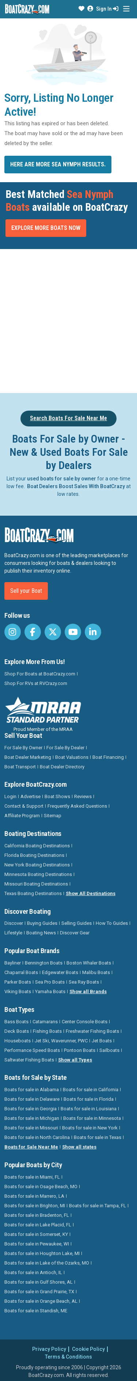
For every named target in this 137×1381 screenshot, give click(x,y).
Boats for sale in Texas (97, 1137)
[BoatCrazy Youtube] (73, 632)
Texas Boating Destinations (33, 893)
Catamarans (45, 1021)
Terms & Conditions (68, 1357)
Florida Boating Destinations (34, 855)
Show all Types (75, 1060)
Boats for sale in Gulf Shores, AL (38, 1282)
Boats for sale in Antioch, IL (33, 1272)
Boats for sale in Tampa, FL (97, 1205)
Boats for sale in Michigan (31, 1118)
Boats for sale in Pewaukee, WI (36, 1244)
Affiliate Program (22, 815)
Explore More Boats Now (45, 227)
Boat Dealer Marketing (27, 757)
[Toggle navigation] (126, 9)
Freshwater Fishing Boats (92, 1031)
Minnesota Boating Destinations (38, 874)
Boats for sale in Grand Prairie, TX (39, 1291)
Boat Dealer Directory (62, 766)
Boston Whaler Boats (88, 963)
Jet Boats (102, 1040)
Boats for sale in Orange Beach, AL (40, 1301)
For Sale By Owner (23, 747)
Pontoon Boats (79, 1050)
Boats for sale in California (90, 1089)
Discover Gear (75, 932)
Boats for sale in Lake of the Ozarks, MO (46, 1263)
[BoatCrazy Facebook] (32, 632)
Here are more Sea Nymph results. (58, 164)
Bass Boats (16, 1021)
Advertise (30, 796)
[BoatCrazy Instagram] (12, 632)
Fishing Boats (47, 1031)
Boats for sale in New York (90, 1128)
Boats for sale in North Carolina (37, 1137)
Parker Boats (17, 982)
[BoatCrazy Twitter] (53, 632)
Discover (13, 923)
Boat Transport (20, 766)
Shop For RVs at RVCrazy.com (35, 683)
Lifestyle (13, 932)
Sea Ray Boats (84, 982)
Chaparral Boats (21, 972)
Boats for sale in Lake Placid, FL (37, 1224)
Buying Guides (42, 923)
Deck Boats (16, 1031)
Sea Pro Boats (50, 982)
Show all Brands (88, 991)
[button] (81, 8)
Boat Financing (108, 757)
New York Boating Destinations (37, 865)
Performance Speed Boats (32, 1050)
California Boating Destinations (37, 845)
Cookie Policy (88, 1349)
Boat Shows (57, 796)
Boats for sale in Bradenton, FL (36, 1215)
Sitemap (52, 815)
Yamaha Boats (50, 991)
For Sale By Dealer (65, 747)
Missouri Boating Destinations (36, 884)
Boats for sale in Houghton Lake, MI (42, 1253)
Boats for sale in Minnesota (92, 1118)
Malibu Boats (96, 972)
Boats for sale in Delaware (32, 1099)
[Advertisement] (68, 320)
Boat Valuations (71, 757)
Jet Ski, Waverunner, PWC (61, 1040)
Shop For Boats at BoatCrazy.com (39, 674)
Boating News (41, 932)
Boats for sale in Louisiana (89, 1108)
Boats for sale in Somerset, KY (36, 1234)
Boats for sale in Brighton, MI (34, 1205)
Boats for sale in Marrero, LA (34, 1196)
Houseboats (17, 1040)
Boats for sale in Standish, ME (35, 1310)
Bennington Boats (43, 963)
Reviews (83, 796)
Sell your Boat (26, 590)
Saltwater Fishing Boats (29, 1060)
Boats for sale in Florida (89, 1099)
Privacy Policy (49, 1349)
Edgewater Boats (60, 972)
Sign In (107, 9)
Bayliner (12, 963)
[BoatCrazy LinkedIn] (93, 632)
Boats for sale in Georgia (30, 1108)
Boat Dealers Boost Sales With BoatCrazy (76, 486)
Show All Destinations (90, 893)
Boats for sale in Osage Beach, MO (40, 1186)
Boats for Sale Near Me (31, 1147)
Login (10, 796)
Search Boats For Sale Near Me (68, 418)
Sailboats (109, 1050)
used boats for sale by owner (61, 479)
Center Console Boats (84, 1021)
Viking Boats (17, 991)
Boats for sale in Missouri (31, 1128)
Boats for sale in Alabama (31, 1089)
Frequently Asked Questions (77, 806)
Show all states (79, 1147)
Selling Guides (76, 923)
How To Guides (112, 923)
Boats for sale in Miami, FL (32, 1177)
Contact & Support (23, 806)
